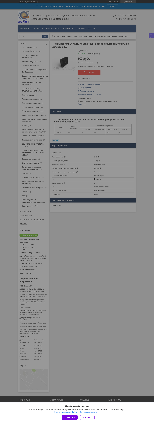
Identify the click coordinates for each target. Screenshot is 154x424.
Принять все (70, 417)
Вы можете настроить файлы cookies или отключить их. (76, 412)
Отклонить (87, 417)
